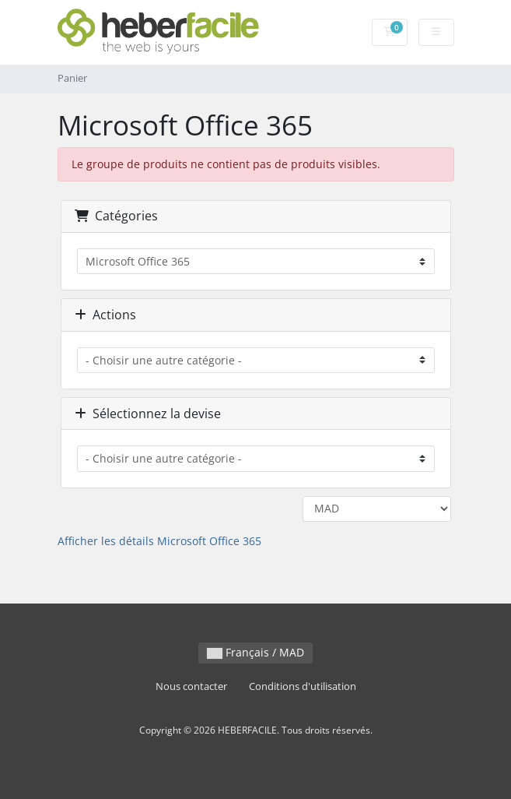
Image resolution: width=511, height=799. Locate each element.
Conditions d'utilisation (302, 686)
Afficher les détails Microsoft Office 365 (159, 540)
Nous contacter (191, 686)
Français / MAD (255, 652)
